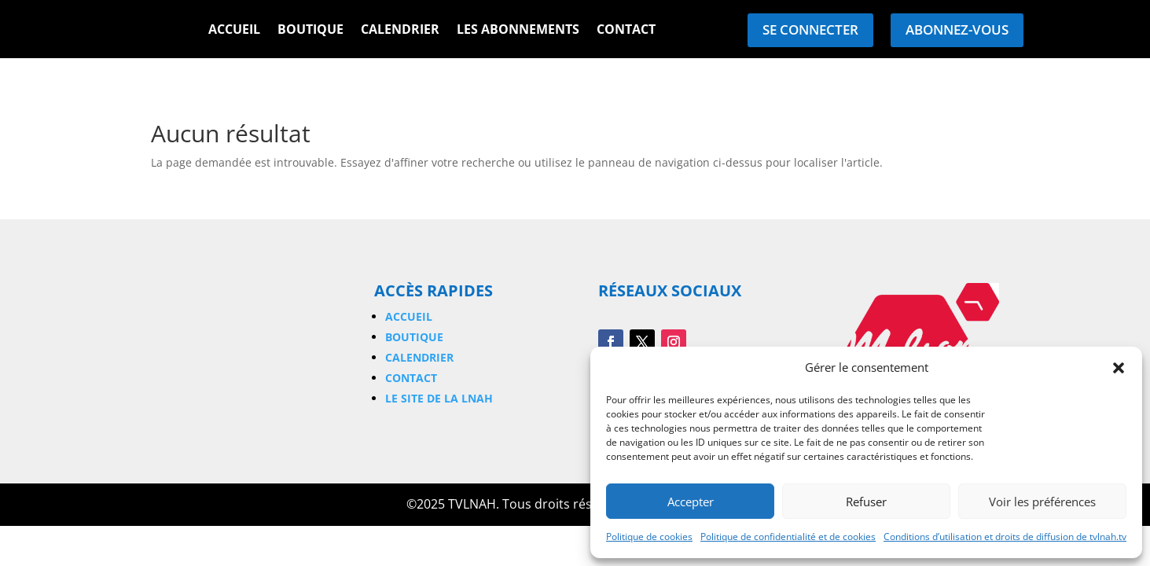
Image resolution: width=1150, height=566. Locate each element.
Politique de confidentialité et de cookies (788, 536)
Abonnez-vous (957, 29)
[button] (1118, 368)
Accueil (234, 31)
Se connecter (810, 29)
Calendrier (400, 31)
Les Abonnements (518, 31)
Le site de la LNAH (439, 398)
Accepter (690, 501)
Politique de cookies (649, 536)
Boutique (310, 31)
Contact (626, 31)
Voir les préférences (1042, 501)
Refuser (866, 501)
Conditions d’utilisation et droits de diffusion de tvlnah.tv (1005, 536)
